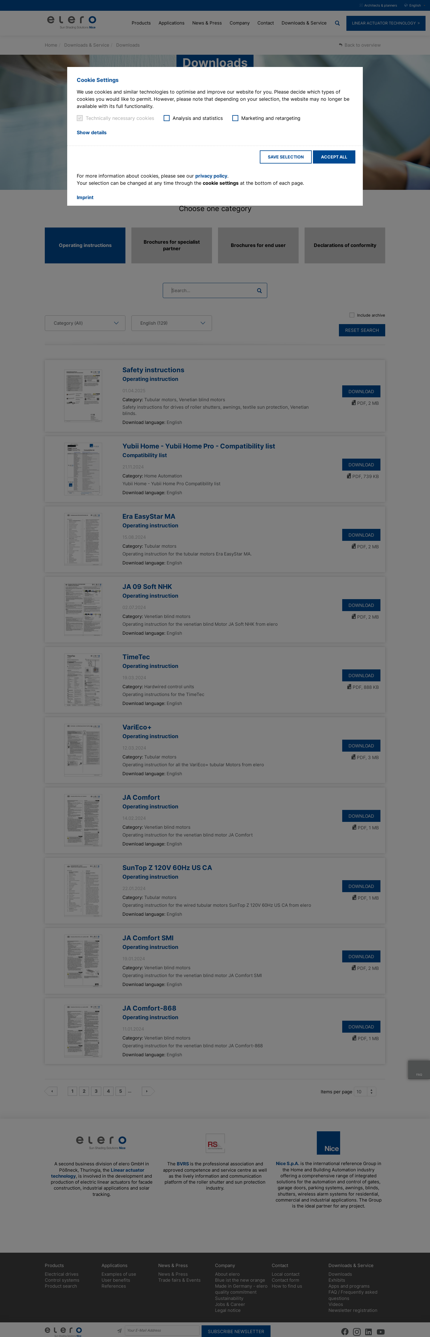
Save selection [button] (286, 156)
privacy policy (211, 176)
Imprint (85, 197)
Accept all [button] (334, 156)
